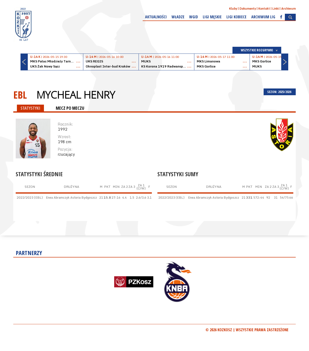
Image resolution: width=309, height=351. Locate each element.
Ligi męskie (212, 17)
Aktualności (156, 17)
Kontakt (264, 8)
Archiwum (288, 8)
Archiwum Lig (263, 17)
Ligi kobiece (236, 17)
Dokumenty (247, 8)
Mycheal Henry (75, 94)
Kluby (233, 8)
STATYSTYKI (30, 108)
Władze (178, 17)
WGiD (193, 17)
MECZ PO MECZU (70, 108)
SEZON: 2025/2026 (279, 91)
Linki (275, 8)
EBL (20, 94)
